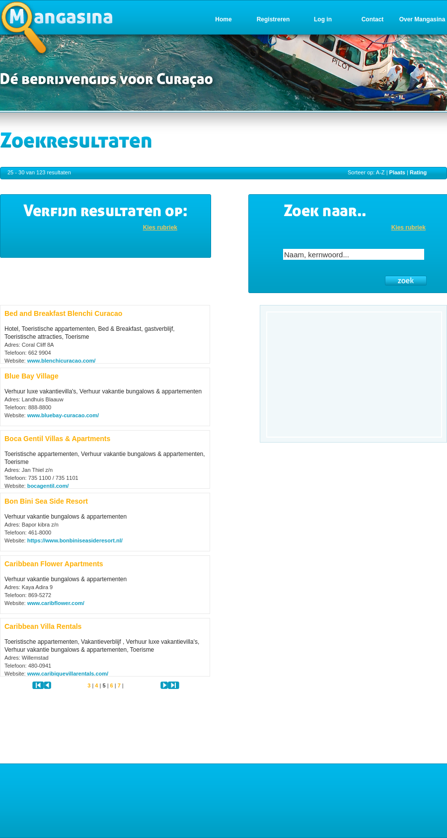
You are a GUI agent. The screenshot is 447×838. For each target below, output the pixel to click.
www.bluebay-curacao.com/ (63, 415)
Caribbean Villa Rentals (42, 626)
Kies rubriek (160, 227)
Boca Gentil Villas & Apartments (57, 439)
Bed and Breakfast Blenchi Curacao (63, 313)
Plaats (397, 172)
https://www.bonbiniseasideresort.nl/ (75, 540)
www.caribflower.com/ (55, 603)
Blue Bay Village (31, 376)
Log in (323, 19)
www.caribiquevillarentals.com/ (67, 674)
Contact (373, 19)
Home (223, 19)
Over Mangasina (422, 19)
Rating (418, 172)
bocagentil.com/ (48, 486)
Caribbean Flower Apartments (53, 564)
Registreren (273, 19)
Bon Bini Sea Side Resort (46, 501)
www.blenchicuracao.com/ (61, 361)
